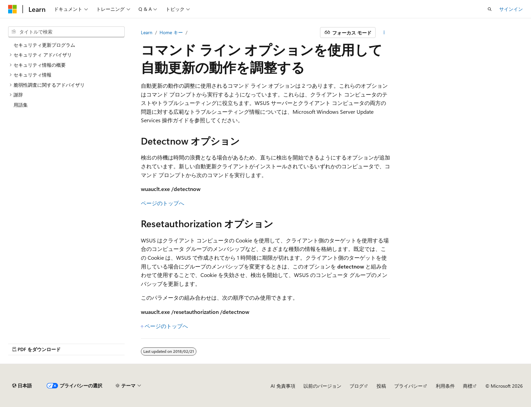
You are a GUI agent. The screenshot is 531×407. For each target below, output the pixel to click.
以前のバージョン (322, 386)
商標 (467, 386)
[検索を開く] (489, 9)
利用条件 (445, 386)
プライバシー (408, 386)
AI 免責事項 (283, 386)
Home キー (171, 32)
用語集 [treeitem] (21, 105)
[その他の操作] (384, 32)
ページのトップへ (162, 203)
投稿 (381, 386)
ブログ (356, 386)
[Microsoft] (12, 9)
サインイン (511, 9)
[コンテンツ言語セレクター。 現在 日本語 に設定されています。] (22, 385)
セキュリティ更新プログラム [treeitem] (44, 45)
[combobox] (66, 31)
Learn (146, 32)
